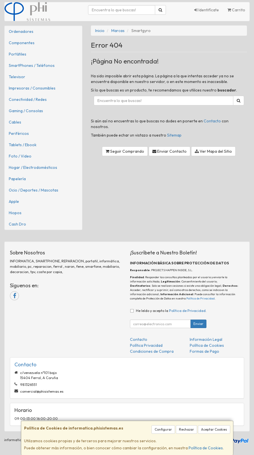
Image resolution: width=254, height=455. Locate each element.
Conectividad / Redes (28, 99)
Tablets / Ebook (23, 144)
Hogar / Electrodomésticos (33, 167)
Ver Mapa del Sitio (213, 151)
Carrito (236, 9)
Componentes (22, 42)
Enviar (198, 324)
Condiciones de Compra (152, 351)
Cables (15, 122)
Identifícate (206, 9)
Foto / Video (20, 156)
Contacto (212, 121)
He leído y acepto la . (171, 310)
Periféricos (19, 133)
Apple (14, 201)
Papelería (17, 178)
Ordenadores (21, 31)
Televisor (17, 76)
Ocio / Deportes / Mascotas (33, 190)
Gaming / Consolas (26, 110)
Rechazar (186, 429)
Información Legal (206, 339)
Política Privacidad (146, 345)
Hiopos (15, 212)
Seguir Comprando (125, 151)
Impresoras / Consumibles (32, 88)
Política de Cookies (206, 447)
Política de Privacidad (200, 298)
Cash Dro (17, 224)
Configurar (163, 429)
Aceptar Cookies (214, 429)
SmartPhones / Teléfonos (32, 65)
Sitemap (174, 135)
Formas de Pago (204, 351)
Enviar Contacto (169, 151)
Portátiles (17, 54)
